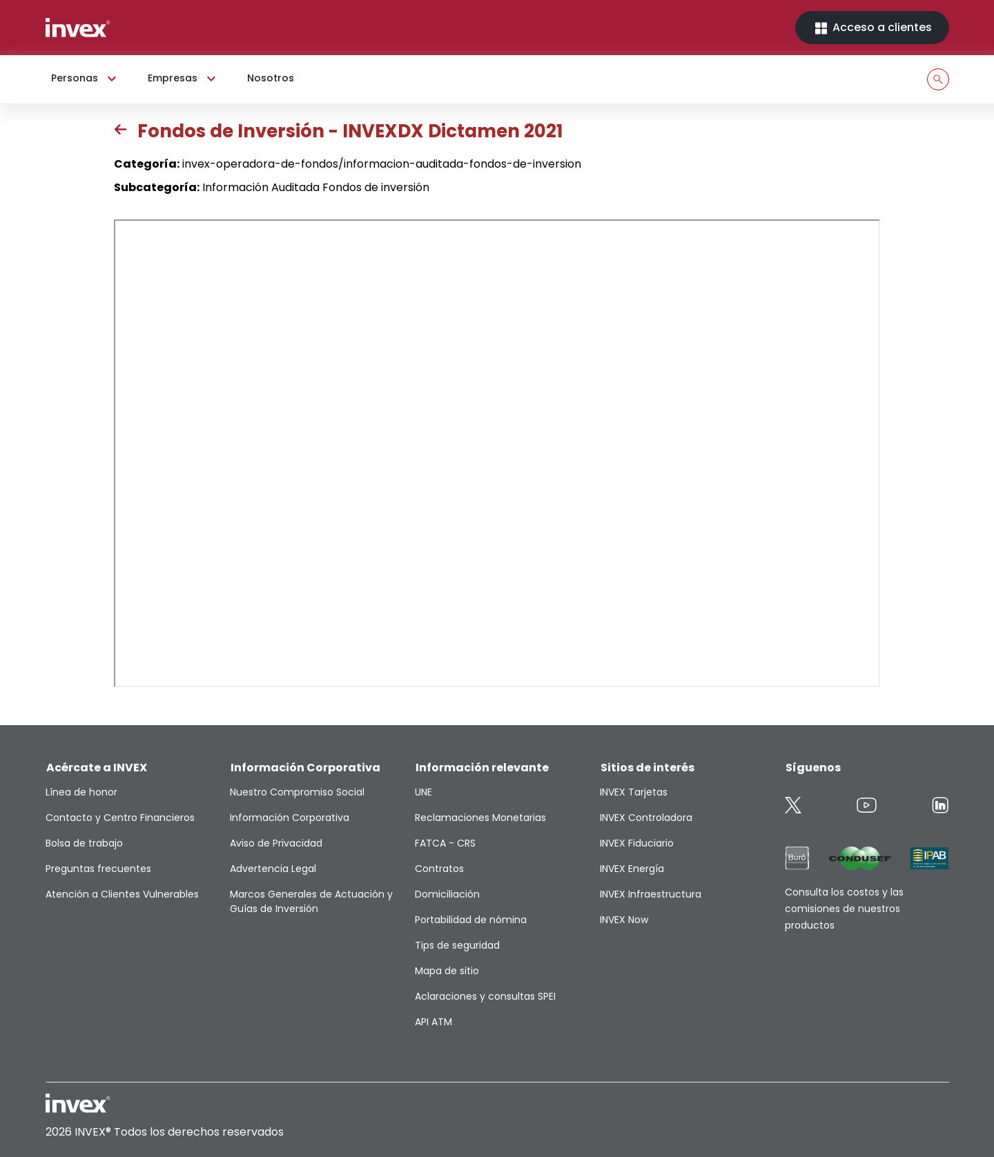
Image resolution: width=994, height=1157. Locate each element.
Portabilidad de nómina (471, 920)
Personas (85, 78)
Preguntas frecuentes (98, 869)
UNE (423, 792)
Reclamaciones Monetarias (480, 817)
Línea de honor (81, 792)
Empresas (184, 78)
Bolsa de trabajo (84, 843)
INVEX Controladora (646, 817)
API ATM (433, 1022)
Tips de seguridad (457, 945)
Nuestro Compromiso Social (297, 792)
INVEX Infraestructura (650, 894)
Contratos (439, 869)
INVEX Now (624, 920)
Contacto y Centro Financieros (120, 817)
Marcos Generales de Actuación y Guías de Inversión (311, 901)
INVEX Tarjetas (633, 792)
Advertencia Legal (273, 869)
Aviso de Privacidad (276, 843)
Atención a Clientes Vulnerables (122, 894)
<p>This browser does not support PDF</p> (497, 453)
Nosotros (270, 78)
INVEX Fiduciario (637, 843)
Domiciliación (447, 894)
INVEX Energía (632, 869)
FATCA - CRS (445, 843)
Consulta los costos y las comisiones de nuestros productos (844, 908)
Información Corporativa (289, 817)
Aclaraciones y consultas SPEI (485, 996)
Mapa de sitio (447, 971)
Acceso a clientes (872, 28)
